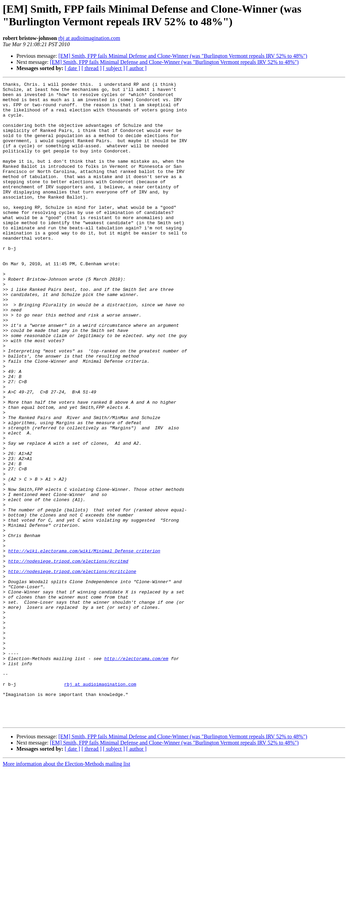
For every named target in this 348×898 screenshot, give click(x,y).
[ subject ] (114, 68)
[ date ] (72, 68)
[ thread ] (91, 68)
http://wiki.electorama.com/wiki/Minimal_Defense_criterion (84, 645)
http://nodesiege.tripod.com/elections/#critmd (68, 657)
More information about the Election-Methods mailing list (66, 892)
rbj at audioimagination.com (89, 38)
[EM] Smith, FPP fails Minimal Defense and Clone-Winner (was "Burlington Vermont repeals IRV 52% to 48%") (183, 56)
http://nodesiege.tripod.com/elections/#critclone (72, 670)
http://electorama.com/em (136, 774)
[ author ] (136, 68)
